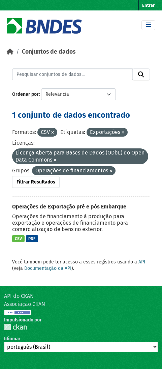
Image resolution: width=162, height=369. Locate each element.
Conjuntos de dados (48, 51)
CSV (18, 238)
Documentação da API (47, 268)
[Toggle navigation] (148, 25)
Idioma (11, 339)
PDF (31, 238)
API (141, 262)
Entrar (148, 5)
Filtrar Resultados (36, 182)
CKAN (15, 327)
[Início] (10, 51)
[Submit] (141, 74)
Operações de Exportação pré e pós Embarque (69, 206)
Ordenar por (25, 94)
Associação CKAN (24, 304)
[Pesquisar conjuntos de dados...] (72, 74)
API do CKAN (19, 296)
